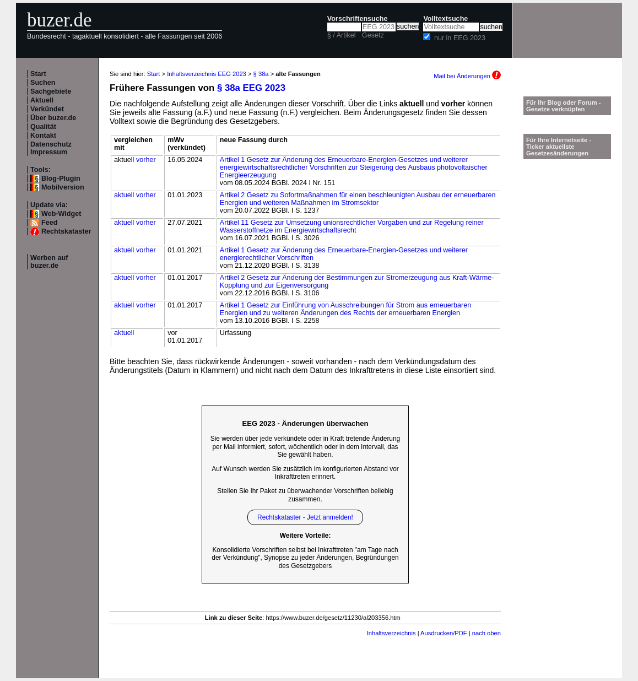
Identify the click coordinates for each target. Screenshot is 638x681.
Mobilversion (62, 187)
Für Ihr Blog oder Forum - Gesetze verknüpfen (563, 105)
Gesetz (373, 35)
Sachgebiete (50, 91)
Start (38, 74)
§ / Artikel (341, 35)
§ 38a (261, 74)
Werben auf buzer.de (49, 261)
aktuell (124, 195)
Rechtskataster (66, 231)
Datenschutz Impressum (51, 148)
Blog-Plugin (60, 178)
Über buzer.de (53, 118)
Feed (49, 222)
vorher (146, 160)
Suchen (43, 83)
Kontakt (43, 135)
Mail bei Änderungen (467, 76)
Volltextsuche (445, 19)
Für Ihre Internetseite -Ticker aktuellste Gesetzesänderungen (558, 146)
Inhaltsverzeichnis (391, 633)
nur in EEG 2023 (459, 38)
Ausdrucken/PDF (443, 633)
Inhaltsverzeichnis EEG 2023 (206, 74)
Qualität (43, 127)
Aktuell (41, 100)
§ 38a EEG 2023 (251, 88)
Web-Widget (61, 214)
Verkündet (47, 109)
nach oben (486, 633)
